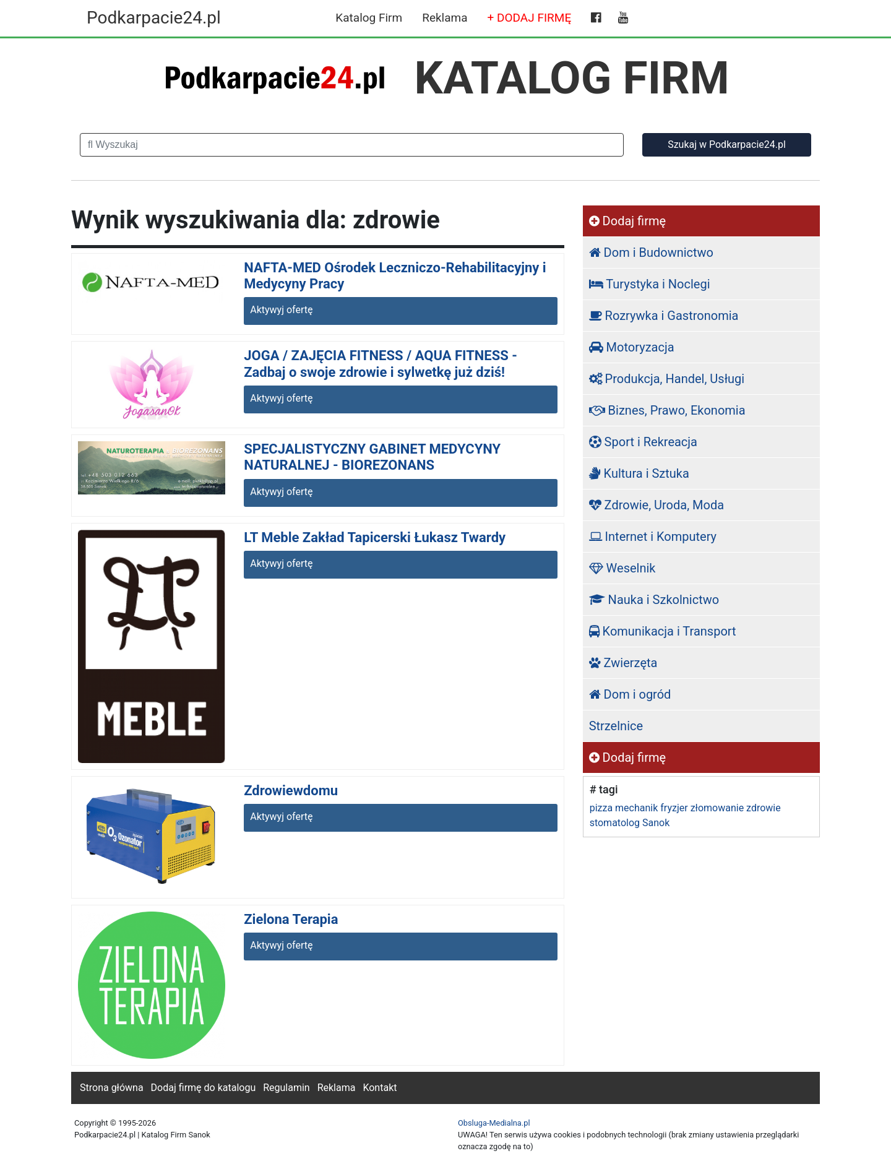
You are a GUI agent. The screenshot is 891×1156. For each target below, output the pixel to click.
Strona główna (112, 1087)
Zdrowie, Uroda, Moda (656, 505)
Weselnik (622, 568)
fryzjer (673, 808)
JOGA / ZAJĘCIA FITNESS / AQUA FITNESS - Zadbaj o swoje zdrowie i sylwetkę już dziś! (380, 363)
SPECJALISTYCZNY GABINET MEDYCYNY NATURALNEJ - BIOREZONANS (372, 457)
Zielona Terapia (291, 919)
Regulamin (286, 1087)
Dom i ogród (630, 694)
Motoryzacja (631, 347)
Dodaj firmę (627, 221)
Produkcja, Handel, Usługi (667, 378)
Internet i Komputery (653, 536)
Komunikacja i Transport (662, 631)
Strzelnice (616, 725)
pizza (601, 808)
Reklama (444, 18)
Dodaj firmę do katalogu (203, 1087)
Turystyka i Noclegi (649, 284)
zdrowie (763, 808)
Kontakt (380, 1087)
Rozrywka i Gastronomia (664, 315)
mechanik (636, 808)
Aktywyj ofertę (281, 310)
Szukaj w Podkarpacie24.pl (727, 144)
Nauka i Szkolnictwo (654, 599)
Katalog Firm (368, 18)
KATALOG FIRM (572, 78)
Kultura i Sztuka (639, 473)
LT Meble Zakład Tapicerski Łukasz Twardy (375, 537)
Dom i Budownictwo (651, 252)
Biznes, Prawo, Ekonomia (667, 410)
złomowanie (717, 808)
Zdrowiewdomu (291, 790)
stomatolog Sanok (630, 823)
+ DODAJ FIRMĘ (530, 18)
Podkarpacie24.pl (154, 17)
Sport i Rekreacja (643, 441)
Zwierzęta (623, 662)
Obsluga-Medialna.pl (494, 1123)
